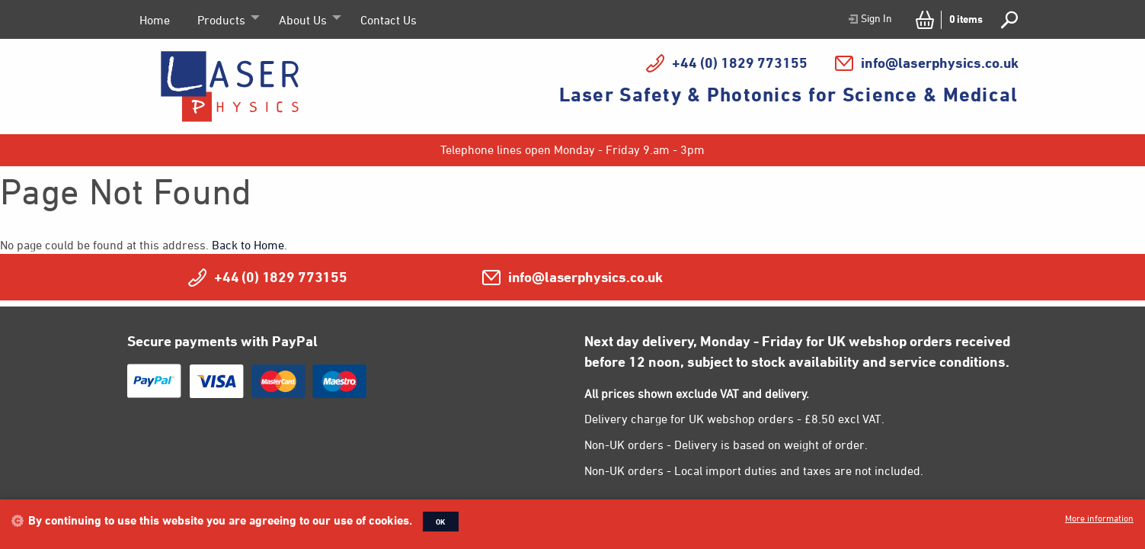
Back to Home (248, 245)
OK (441, 521)
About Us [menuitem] (303, 20)
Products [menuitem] (221, 20)
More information (1099, 517)
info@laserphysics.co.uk (940, 62)
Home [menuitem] (154, 20)
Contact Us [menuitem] (388, 20)
